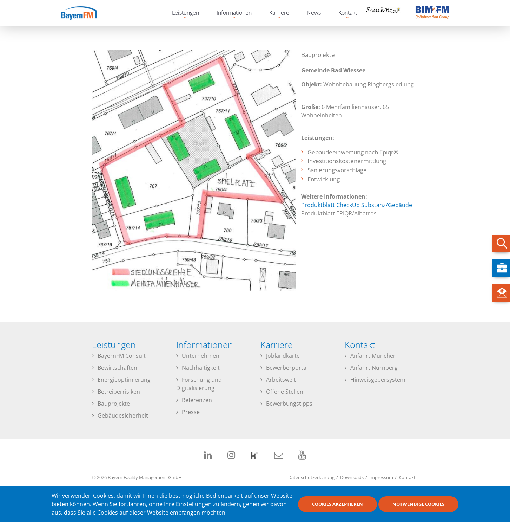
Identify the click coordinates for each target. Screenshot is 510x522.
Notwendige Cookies (418, 506)
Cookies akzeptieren (337, 506)
